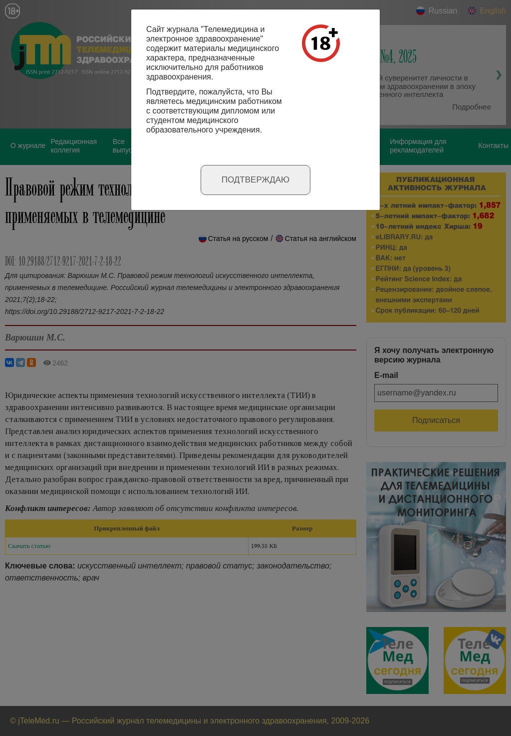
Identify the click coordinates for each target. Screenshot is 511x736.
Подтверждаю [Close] (256, 179)
